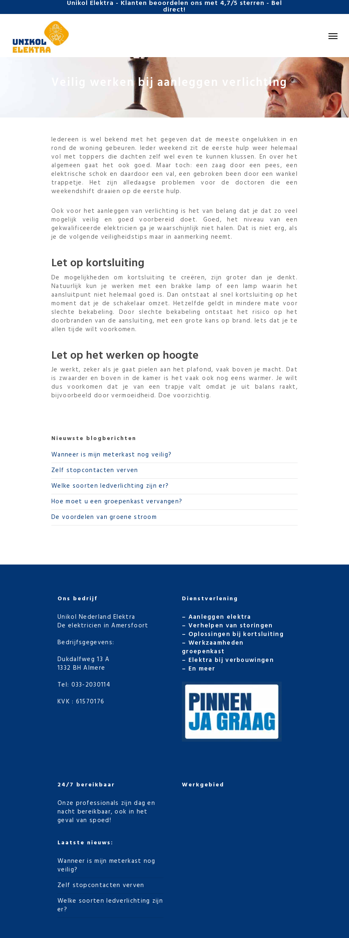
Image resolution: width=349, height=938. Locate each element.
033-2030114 (90, 685)
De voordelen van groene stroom (104, 517)
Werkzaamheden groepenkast (213, 647)
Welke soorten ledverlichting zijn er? (110, 486)
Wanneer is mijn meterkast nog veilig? (111, 455)
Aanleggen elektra (219, 617)
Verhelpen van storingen (230, 626)
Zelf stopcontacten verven (94, 470)
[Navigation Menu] (333, 36)
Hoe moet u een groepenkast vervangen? (116, 502)
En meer (202, 669)
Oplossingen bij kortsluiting (236, 634)
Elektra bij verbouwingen (231, 660)
